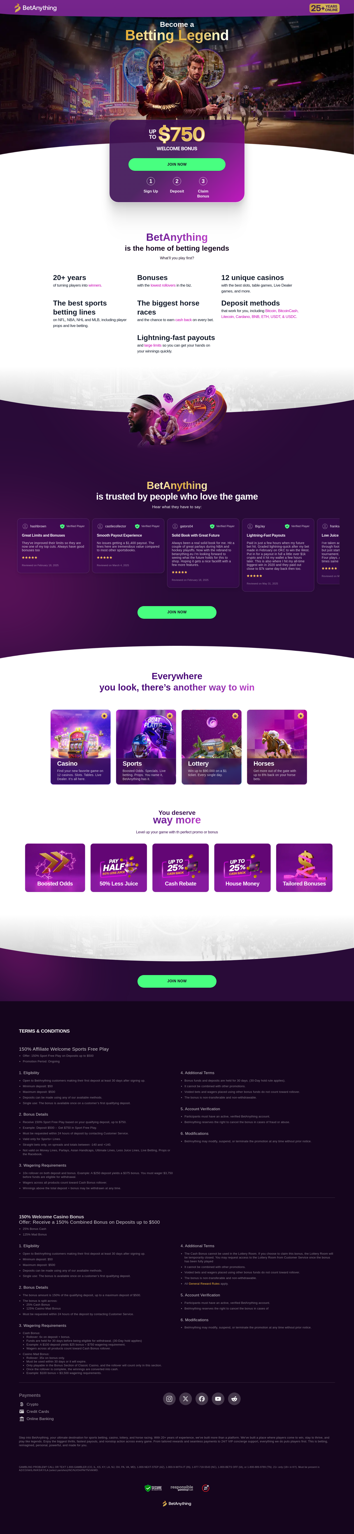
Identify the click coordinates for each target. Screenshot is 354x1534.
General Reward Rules (205, 1283)
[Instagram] (169, 1399)
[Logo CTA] (35, 8)
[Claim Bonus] (203, 188)
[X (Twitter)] (185, 1399)
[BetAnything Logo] (177, 1504)
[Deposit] (177, 185)
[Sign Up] (151, 185)
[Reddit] (234, 1399)
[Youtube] (218, 1399)
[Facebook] (202, 1399)
